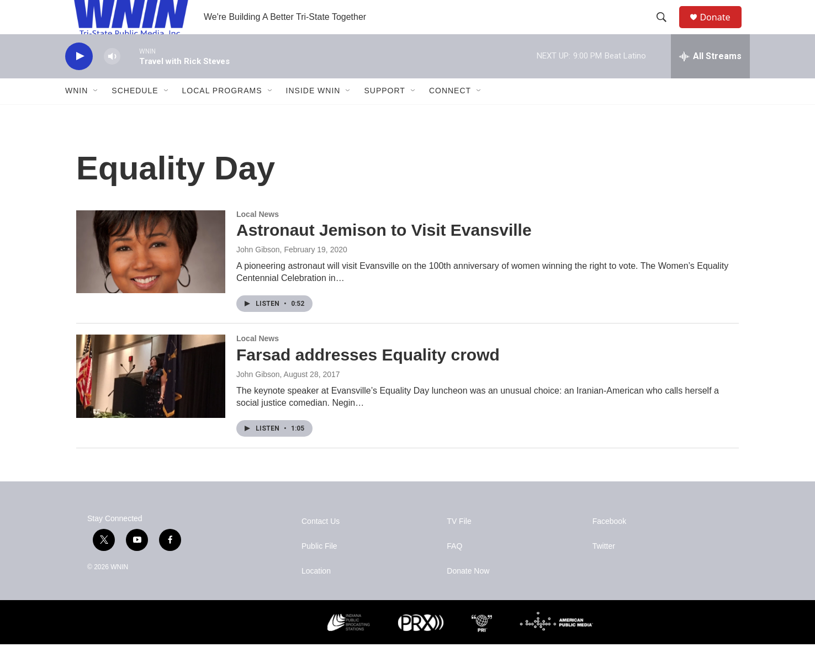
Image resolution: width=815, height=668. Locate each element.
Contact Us (320, 545)
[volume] (112, 80)
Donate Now (468, 595)
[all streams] (710, 80)
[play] (79, 80)
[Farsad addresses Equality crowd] (150, 400)
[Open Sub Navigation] (96, 114)
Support (384, 114)
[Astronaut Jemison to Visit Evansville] (150, 275)
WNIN (76, 114)
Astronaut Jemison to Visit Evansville (384, 254)
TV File (459, 545)
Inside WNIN (313, 114)
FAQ (454, 570)
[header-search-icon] (666, 29)
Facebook (609, 545)
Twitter (603, 570)
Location (316, 595)
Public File (319, 570)
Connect (450, 114)
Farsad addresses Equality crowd (368, 378)
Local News (257, 238)
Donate (722, 29)
